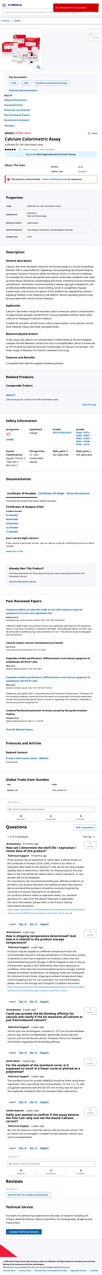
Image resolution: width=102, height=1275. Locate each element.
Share (92, 133)
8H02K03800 (12, 523)
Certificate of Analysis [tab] (21, 493)
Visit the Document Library (22, 581)
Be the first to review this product (29, 1195)
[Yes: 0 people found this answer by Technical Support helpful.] (23, 924)
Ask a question (85, 827)
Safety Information (15, 100)
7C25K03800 (12, 531)
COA (13, 83)
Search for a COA (14, 551)
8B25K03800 (12, 519)
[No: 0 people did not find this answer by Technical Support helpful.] (33, 924)
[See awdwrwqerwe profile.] (15, 1110)
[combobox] (51, 12)
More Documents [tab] (78, 493)
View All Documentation (23, 90)
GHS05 (9, 439)
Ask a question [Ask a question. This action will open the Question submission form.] (47, 149)
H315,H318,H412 (62, 432)
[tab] (7, 20)
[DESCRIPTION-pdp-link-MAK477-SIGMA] (51, 399)
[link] (13, 802)
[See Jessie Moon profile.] (13, 1061)
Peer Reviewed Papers (17, 115)
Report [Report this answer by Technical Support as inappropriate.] (44, 924)
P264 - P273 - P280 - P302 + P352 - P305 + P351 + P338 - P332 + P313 (83, 438)
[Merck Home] (15, 5)
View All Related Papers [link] (19, 729)
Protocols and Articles (17, 110)
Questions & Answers (16, 120)
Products (5, 20)
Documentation (13, 105)
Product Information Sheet (51, 83)
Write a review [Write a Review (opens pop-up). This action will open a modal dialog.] (30, 149)
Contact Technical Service (54, 179)
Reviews (9, 125)
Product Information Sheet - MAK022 (27, 758)
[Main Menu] (4, 5)
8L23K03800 (12, 515)
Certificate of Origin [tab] (51, 493)
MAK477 (10, 395)
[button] (90, 845)
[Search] (96, 12)
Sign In (29, 154)
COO (26, 83)
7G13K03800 (12, 527)
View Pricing (89, 404)
